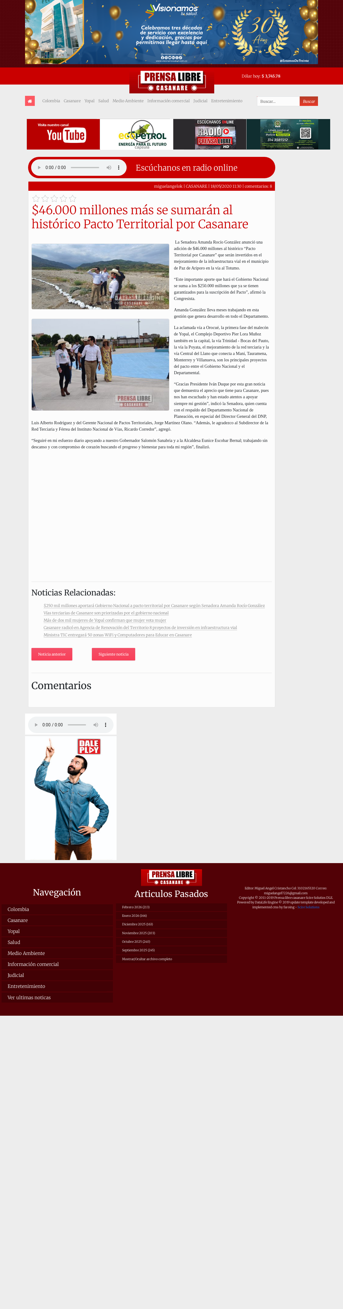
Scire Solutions (309, 907)
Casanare (72, 100)
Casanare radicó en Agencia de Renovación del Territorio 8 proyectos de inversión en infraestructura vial (140, 627)
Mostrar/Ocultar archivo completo (147, 959)
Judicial (200, 100)
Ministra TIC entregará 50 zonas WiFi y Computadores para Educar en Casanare (118, 634)
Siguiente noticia (113, 654)
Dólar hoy (251, 76)
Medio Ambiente (128, 100)
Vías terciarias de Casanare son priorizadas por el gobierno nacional (106, 612)
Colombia (51, 100)
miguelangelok (168, 186)
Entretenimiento (226, 100)
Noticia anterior (52, 654)
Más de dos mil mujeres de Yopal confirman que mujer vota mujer (105, 620)
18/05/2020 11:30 (226, 186)
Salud (103, 100)
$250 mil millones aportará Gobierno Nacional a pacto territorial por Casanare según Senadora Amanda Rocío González (154, 605)
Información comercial (168, 100)
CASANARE (196, 186)
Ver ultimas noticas (29, 997)
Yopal (90, 100)
